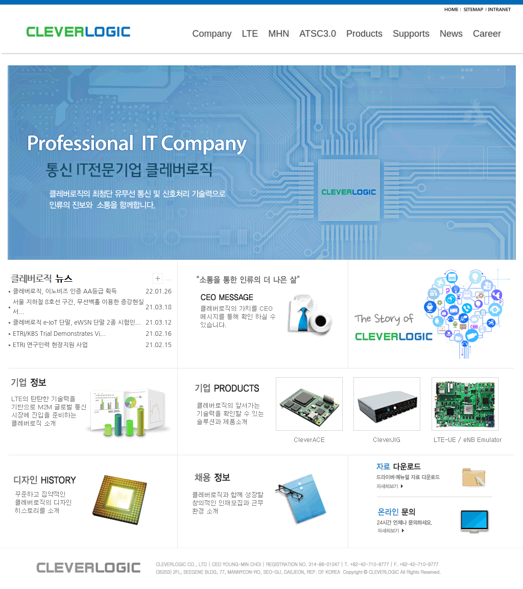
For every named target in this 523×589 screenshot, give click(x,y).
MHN (278, 34)
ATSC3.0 (317, 34)
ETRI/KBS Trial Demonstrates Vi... (59, 334)
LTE (250, 34)
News (451, 34)
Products (364, 34)
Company (212, 34)
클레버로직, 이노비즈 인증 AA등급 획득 (65, 291)
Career (487, 34)
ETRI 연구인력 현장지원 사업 (50, 345)
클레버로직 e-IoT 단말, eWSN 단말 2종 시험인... (76, 323)
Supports (411, 34)
